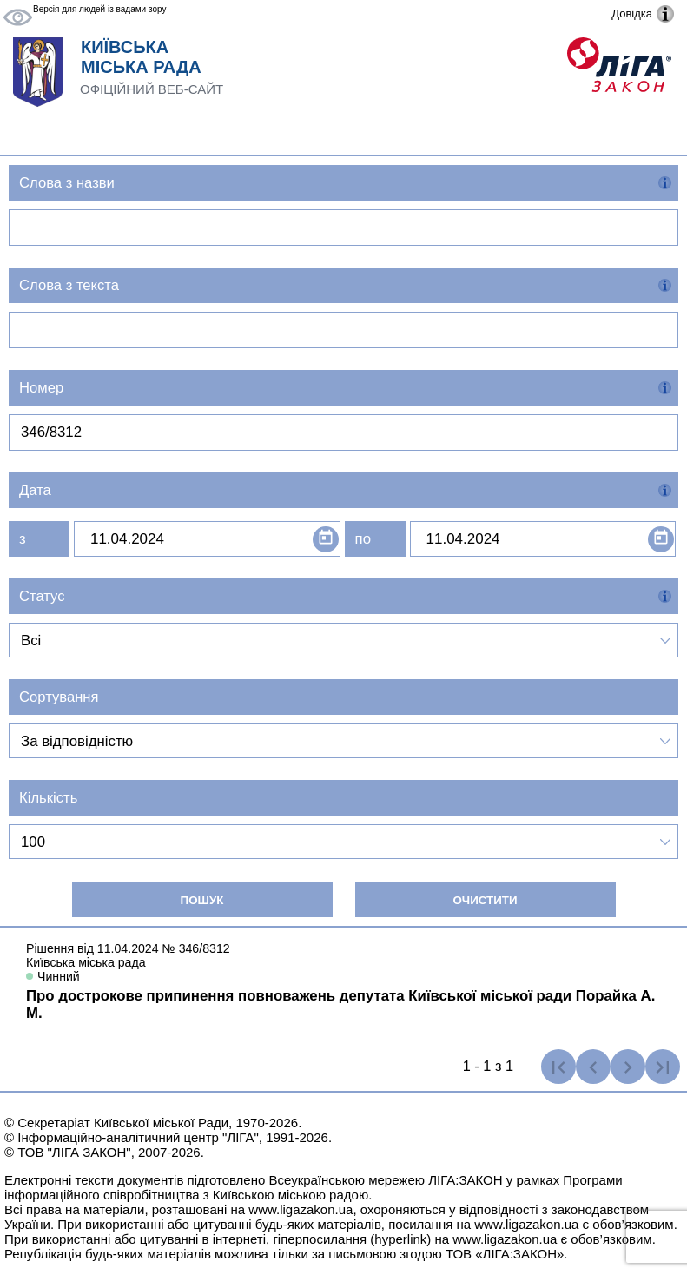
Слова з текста (69, 285)
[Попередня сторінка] (593, 1066)
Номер (41, 388)
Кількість (48, 797)
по (363, 539)
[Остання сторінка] (662, 1066)
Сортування (59, 697)
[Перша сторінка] (558, 1066)
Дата (35, 490)
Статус (42, 596)
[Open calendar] (326, 539)
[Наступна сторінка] (628, 1066)
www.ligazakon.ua (300, 1209)
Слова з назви (67, 183)
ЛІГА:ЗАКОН (465, 1180)
